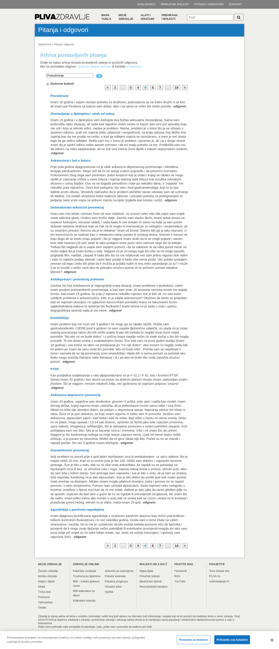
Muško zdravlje (47, 576)
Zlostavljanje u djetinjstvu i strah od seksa (82, 113)
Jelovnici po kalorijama (119, 571)
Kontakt (235, 4)
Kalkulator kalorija (84, 600)
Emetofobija (59, 318)
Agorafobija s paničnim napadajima (77, 509)
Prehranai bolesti (170, 17)
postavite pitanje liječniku (94, 66)
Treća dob (44, 591)
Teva (212, 571)
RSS (177, 576)
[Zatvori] (272, 642)
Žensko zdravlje (48, 571)
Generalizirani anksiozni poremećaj (77, 207)
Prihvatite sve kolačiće (232, 641)
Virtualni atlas (113, 586)
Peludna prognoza (116, 581)
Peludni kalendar (115, 576)
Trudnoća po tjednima (86, 576)
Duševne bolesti (62, 83)
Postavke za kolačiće (193, 641)
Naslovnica (146, 4)
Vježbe (109, 591)
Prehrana (44, 597)
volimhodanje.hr (219, 581)
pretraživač (133, 66)
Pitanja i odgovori (209, 4)
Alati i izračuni (147, 17)
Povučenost (59, 96)
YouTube (179, 581)
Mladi (41, 586)
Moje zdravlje (126, 17)
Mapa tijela (106, 17)
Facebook (180, 571)
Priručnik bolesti (175, 4)
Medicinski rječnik (151, 581)
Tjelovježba (45, 602)
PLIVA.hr (214, 576)
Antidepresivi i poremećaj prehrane (77, 279)
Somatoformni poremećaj (69, 450)
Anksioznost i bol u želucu (70, 160)
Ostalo (42, 607)
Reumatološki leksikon (154, 586)
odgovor (180, 106)
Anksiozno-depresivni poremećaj (75, 395)
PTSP (54, 369)
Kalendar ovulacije (84, 571)
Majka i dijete (46, 581)
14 (176, 87)
